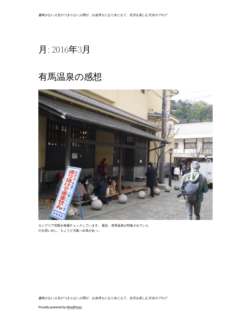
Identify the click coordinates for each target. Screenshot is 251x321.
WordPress (74, 307)
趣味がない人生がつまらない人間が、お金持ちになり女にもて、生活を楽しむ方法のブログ (102, 15)
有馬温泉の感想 (70, 77)
